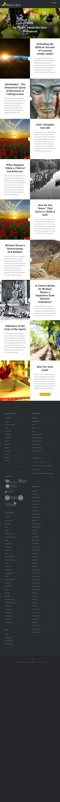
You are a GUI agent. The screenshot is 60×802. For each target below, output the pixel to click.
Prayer (6, 576)
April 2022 (35, 563)
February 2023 (36, 540)
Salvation (7, 457)
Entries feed (8, 637)
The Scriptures (8, 616)
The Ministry (8, 612)
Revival (7, 454)
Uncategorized (8, 622)
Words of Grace (36, 428)
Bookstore (35, 418)
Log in (6, 634)
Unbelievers (8, 619)
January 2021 (35, 612)
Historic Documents (37, 437)
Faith (6, 553)
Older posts (7, 404)
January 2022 (35, 573)
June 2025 (34, 507)
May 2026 (34, 491)
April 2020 (35, 622)
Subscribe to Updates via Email (45, 473)
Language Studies (9, 573)
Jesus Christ (8, 444)
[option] (30, 23)
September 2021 (36, 586)
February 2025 (36, 510)
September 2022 (36, 550)
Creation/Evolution (10, 424)
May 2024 (34, 520)
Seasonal (7, 460)
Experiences (8, 437)
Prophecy (7, 447)
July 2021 (34, 592)
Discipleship (8, 431)
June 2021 (34, 596)
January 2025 (35, 514)
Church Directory (36, 444)
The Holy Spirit (9, 609)
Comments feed (9, 640)
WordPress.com (42, 662)
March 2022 (35, 566)
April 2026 (35, 494)
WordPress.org (9, 644)
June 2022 (34, 556)
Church (6, 421)
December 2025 (36, 497)
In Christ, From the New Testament (30, 29)
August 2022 (35, 553)
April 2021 (35, 602)
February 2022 (36, 570)
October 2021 (35, 583)
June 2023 (34, 530)
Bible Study (8, 418)
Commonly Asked (36, 434)
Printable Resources (37, 441)
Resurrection (8, 451)
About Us (7, 517)
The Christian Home (10, 602)
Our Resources (36, 421)
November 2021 (36, 579)
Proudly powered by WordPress (21, 662)
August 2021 (35, 589)
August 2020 (35, 619)
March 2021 (35, 606)
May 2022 (34, 560)
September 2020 (36, 616)
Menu (55, 2)
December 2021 (36, 576)
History (7, 441)
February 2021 (36, 609)
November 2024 (36, 517)
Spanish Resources (9, 599)
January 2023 (35, 543)
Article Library (8, 520)
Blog (33, 431)
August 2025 (35, 504)
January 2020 (35, 632)
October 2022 (35, 547)
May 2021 (34, 599)
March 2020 (35, 625)
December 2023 (36, 523)
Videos (34, 424)
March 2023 (35, 537)
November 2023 (36, 527)
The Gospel (8, 606)
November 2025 (36, 501)
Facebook (38, 465)
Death (6, 428)
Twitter (44, 465)
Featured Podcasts (37, 447)
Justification (8, 570)
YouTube (49, 465)
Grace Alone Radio (37, 451)
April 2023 (35, 533)
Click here (38, 469)
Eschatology (8, 434)
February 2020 (36, 629)
